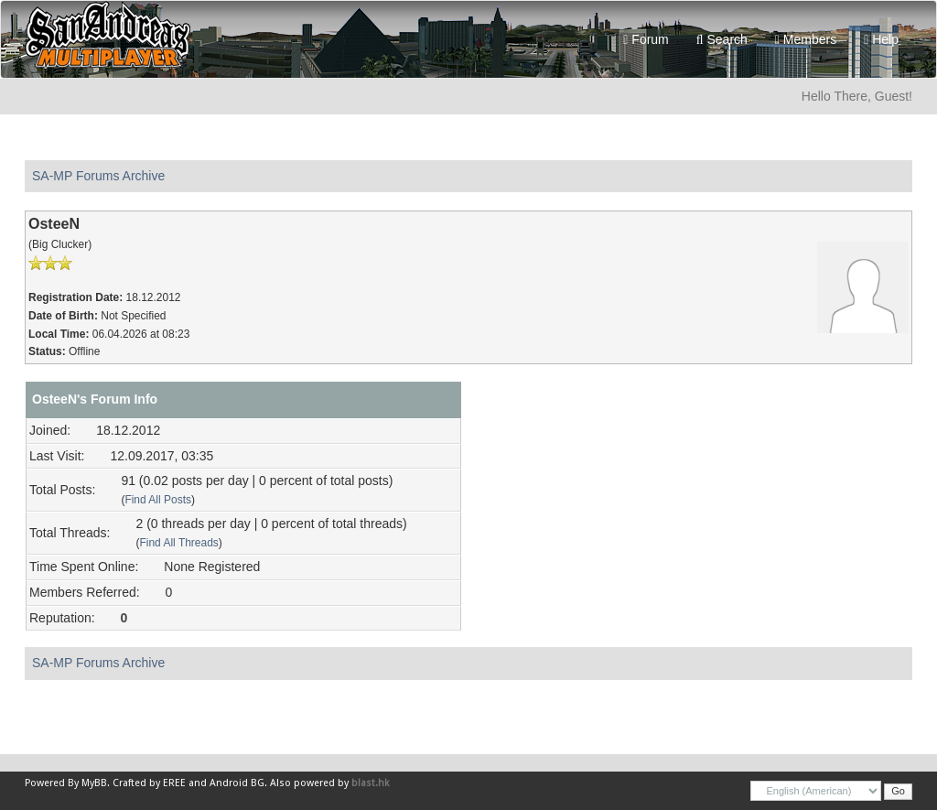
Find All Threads (178, 542)
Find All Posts (157, 499)
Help (881, 39)
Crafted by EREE (149, 783)
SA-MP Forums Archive (98, 175)
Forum (645, 39)
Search (722, 39)
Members (805, 39)
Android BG (237, 783)
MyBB (94, 783)
